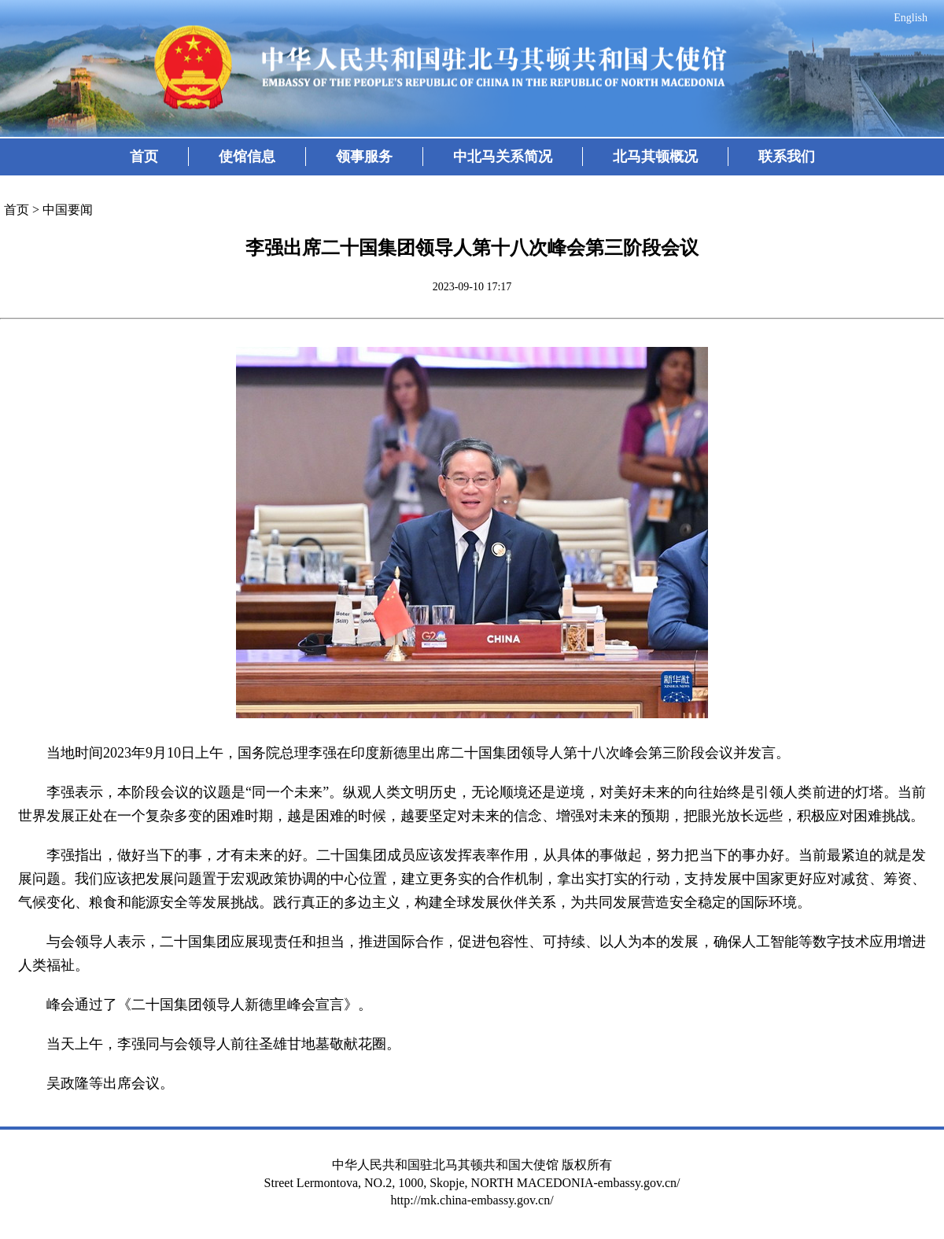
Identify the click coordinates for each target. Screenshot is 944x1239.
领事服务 (364, 156)
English (910, 18)
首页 (144, 156)
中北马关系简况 (502, 156)
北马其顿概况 (655, 156)
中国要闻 (67, 209)
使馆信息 (247, 156)
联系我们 (786, 156)
